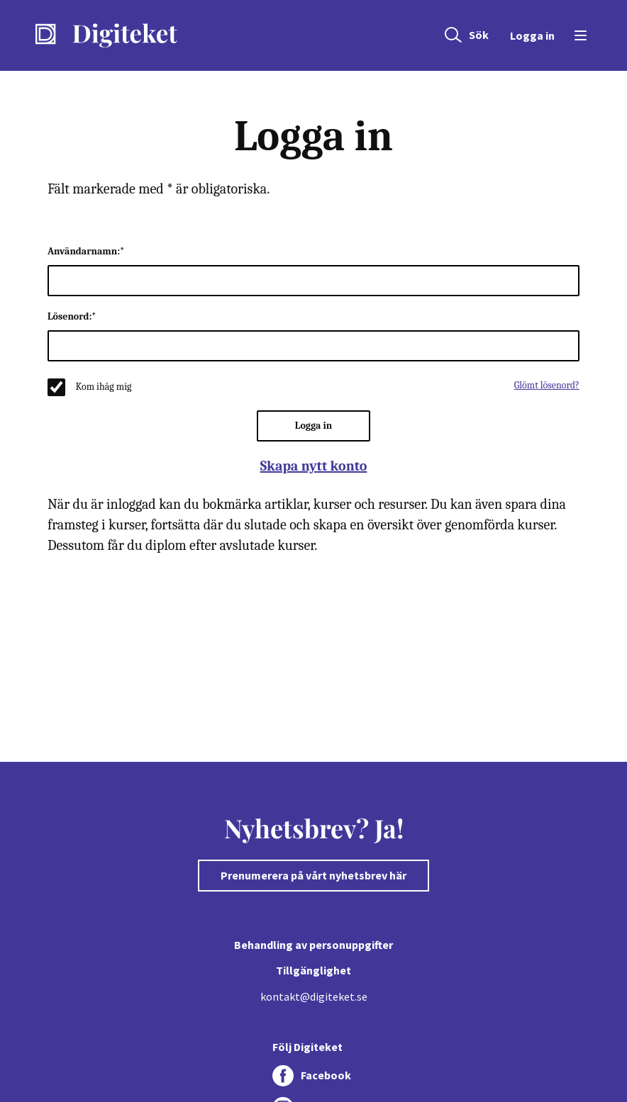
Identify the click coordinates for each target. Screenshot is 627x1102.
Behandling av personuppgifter (313, 945)
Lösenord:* (72, 316)
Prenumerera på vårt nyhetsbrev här (313, 875)
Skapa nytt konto (313, 466)
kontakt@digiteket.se (313, 996)
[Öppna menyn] (578, 35)
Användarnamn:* (86, 251)
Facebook (326, 1075)
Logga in (532, 35)
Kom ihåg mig (103, 387)
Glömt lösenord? (546, 385)
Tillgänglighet (313, 970)
